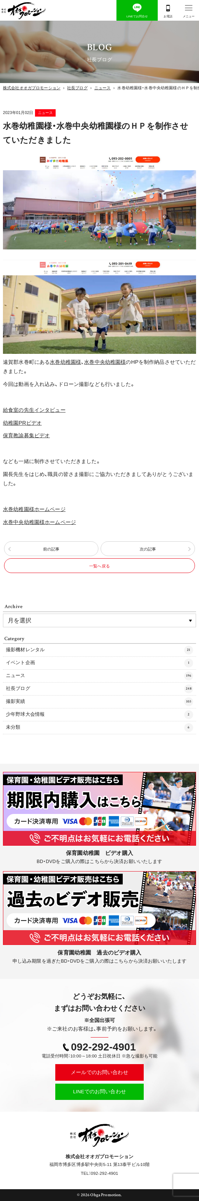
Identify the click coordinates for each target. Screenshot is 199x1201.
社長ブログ (99, 688)
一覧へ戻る (99, 566)
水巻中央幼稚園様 (105, 362)
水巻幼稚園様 (65, 362)
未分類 (99, 727)
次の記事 (148, 549)
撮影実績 (99, 701)
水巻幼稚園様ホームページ (34, 509)
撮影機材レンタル (99, 650)
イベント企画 (99, 663)
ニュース (45, 113)
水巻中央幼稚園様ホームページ (39, 522)
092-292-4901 (103, 1047)
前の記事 (51, 549)
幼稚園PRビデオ (22, 423)
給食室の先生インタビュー (34, 410)
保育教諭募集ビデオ (26, 435)
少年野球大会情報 (99, 714)
